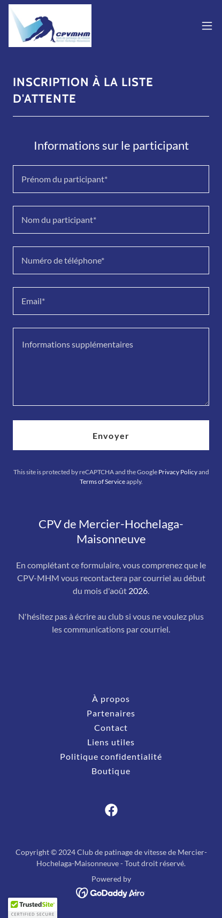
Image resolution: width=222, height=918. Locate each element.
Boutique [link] (110, 771)
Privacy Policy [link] (177, 472)
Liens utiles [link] (111, 742)
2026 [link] (138, 590)
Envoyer (111, 435)
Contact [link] (111, 727)
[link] (50, 25)
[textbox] (111, 179)
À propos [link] (111, 698)
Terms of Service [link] (102, 481)
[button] (207, 25)
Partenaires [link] (111, 713)
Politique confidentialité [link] (111, 756)
